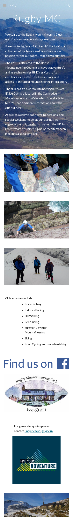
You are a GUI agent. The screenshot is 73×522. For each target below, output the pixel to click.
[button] (4, 5)
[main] (36, 20)
